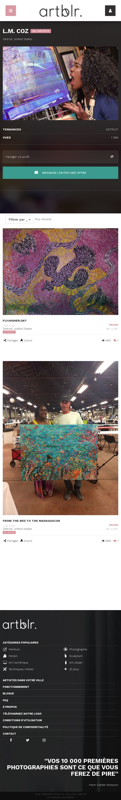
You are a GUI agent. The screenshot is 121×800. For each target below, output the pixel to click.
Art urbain (73, 662)
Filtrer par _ (20, 219)
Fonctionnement (16, 687)
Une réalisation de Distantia (60, 797)
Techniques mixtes (18, 669)
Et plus (71, 669)
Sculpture (73, 656)
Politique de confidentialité (25, 727)
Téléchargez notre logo (22, 713)
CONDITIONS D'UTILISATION (22, 720)
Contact (9, 733)
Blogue (8, 693)
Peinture (11, 649)
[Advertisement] (60, 582)
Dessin (10, 656)
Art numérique (15, 662)
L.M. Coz (9, 325)
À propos (10, 707)
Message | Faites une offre (60, 172)
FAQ (5, 700)
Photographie (75, 649)
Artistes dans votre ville (23, 680)
